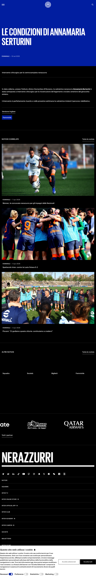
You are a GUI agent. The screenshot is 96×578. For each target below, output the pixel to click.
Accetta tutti (88, 562)
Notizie (4, 480)
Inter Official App (9, 506)
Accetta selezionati (69, 562)
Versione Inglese (8, 118)
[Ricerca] (92, 4)
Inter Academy (7, 519)
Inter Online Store (9, 499)
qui (32, 562)
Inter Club (6, 512)
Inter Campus (7, 525)
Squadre (5, 487)
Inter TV (5, 493)
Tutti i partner (7, 435)
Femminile (7, 124)
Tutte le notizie (88, 146)
